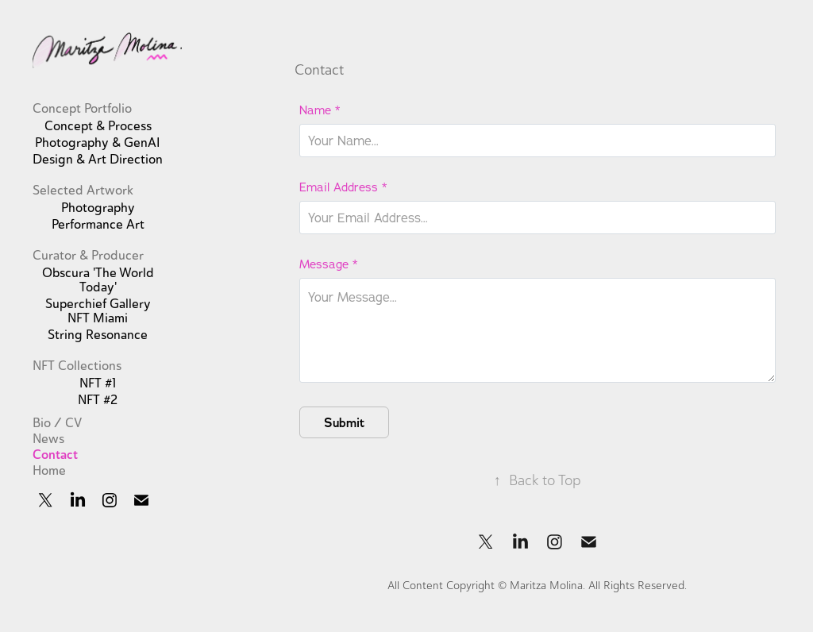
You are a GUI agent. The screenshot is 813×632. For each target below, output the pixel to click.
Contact (55, 454)
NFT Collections (77, 366)
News (48, 439)
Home (49, 471)
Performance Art (98, 225)
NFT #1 (97, 383)
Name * (319, 110)
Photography (98, 208)
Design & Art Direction (98, 160)
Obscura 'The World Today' (98, 280)
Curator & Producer (88, 256)
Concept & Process (98, 126)
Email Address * (343, 187)
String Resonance (98, 335)
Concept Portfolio (82, 109)
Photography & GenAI (97, 143)
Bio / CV (57, 423)
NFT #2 (98, 400)
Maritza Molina (546, 585)
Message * (328, 264)
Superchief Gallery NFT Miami (98, 311)
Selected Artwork (83, 190)
